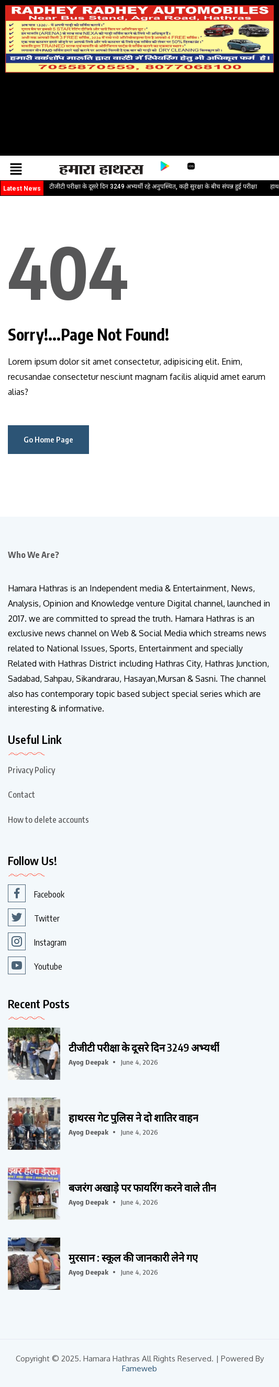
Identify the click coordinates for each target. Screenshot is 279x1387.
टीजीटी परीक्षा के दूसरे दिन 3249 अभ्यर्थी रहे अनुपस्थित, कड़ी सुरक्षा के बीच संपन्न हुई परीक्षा (153, 186)
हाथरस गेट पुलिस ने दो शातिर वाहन (133, 1117)
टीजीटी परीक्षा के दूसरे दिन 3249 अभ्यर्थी (144, 1047)
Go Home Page (48, 439)
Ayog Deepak (88, 1062)
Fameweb (139, 1368)
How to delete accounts (48, 819)
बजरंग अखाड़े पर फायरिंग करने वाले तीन (142, 1187)
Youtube (35, 965)
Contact (21, 794)
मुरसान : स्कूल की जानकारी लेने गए (133, 1257)
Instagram (37, 941)
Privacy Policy (31, 770)
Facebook (36, 893)
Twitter (34, 917)
